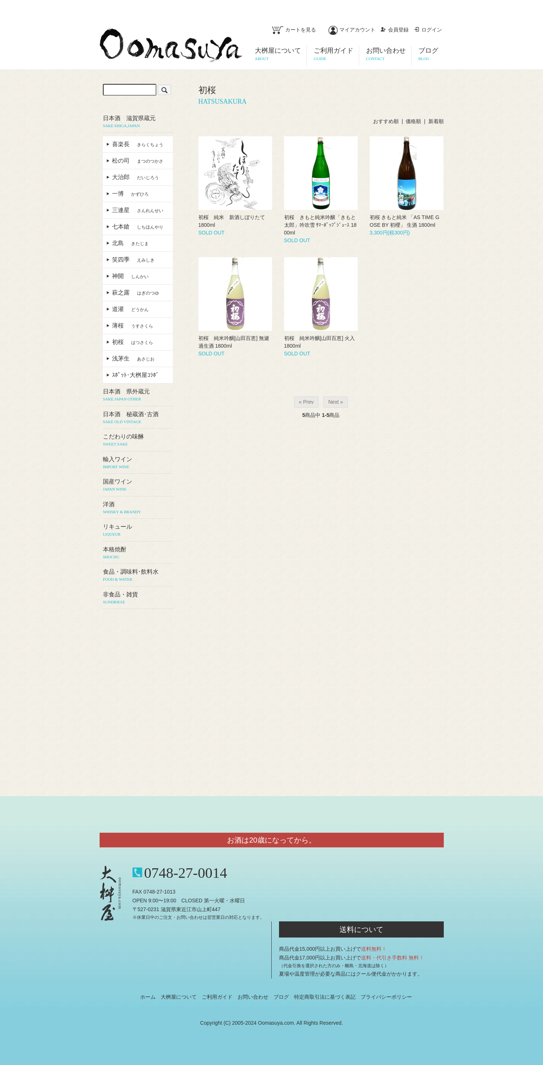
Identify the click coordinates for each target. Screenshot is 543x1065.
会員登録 (394, 30)
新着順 (436, 121)
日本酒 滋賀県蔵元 (138, 122)
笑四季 (133, 259)
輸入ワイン (138, 463)
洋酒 (138, 508)
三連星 (137, 210)
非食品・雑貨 (138, 598)
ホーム (148, 997)
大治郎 (135, 177)
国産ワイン (138, 485)
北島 (130, 243)
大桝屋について (179, 997)
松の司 (137, 161)
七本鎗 (137, 226)
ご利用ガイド (217, 997)
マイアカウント (351, 30)
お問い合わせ (253, 997)
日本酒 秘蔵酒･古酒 (138, 418)
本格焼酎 (138, 553)
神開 (130, 276)
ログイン (428, 30)
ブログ (281, 997)
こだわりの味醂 (138, 440)
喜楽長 (137, 144)
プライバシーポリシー (386, 997)
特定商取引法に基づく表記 (325, 997)
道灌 (130, 309)
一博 (130, 194)
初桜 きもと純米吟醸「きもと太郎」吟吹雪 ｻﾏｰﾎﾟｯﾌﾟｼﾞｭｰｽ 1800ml (320, 225)
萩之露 (135, 292)
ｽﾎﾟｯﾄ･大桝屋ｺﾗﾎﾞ (138, 375)
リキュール (138, 530)
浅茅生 (133, 358)
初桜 (132, 342)
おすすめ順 (386, 121)
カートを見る (294, 30)
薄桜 (132, 325)
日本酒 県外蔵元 (138, 395)
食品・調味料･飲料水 (138, 576)
